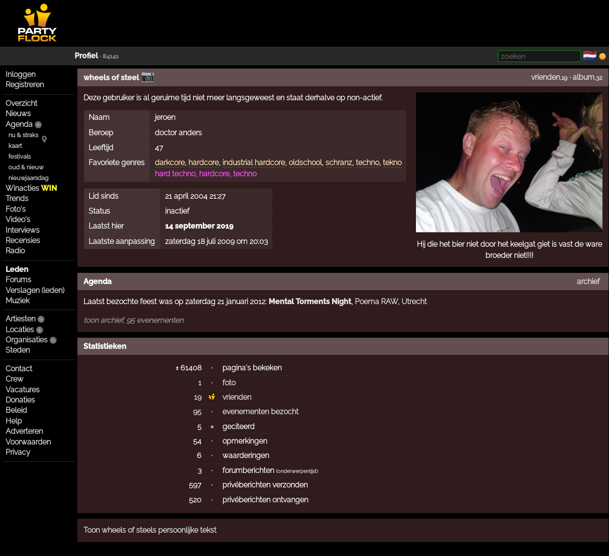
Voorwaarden (28, 442)
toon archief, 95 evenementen (133, 320)
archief (588, 281)
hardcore (203, 162)
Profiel (86, 55)
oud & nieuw (25, 167)
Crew (14, 379)
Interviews (23, 230)
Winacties (31, 188)
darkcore (170, 162)
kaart (15, 145)
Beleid (16, 410)
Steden (18, 350)
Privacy (18, 452)
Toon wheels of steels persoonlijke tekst (149, 530)
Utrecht (414, 301)
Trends (17, 198)
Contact (19, 368)
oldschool (305, 162)
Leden (17, 269)
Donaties (20, 400)
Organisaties (27, 339)
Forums (18, 279)
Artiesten (20, 318)
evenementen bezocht (260, 411)
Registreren (25, 84)
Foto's (16, 209)
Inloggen (20, 74)
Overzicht (21, 103)
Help (14, 421)
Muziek (17, 300)
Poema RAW (376, 301)
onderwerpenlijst (297, 471)
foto (228, 382)
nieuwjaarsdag (28, 177)
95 (197, 411)
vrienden (545, 77)
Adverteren (24, 431)
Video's (18, 219)
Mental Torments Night (310, 301)
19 (197, 397)
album (584, 77)
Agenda (19, 124)
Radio (15, 250)
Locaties (20, 329)
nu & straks (23, 135)
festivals (19, 156)
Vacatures (23, 389)
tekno (392, 162)
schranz (338, 162)
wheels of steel (111, 77)
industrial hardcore (253, 162)
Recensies (23, 240)
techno (367, 162)
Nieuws (18, 113)
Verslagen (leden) (35, 290)
